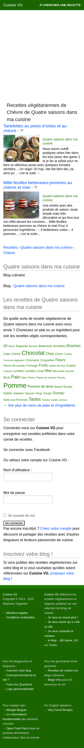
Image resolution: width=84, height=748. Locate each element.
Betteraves (45, 346)
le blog (52, 640)
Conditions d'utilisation (20, 617)
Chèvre (16, 354)
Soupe (47, 393)
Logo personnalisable (20, 689)
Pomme (14, 385)
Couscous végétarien (13, 360)
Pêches (31, 377)
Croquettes (47, 360)
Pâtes (24, 377)
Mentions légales (17, 613)
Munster (70, 371)
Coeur (59, 354)
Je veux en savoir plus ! (63, 617)
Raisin (58, 386)
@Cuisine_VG (69, 640)
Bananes (33, 346)
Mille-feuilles (59, 371)
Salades (18, 393)
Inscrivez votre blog (18, 670)
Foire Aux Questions (19, 684)
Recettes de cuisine (60, 670)
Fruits (43, 365)
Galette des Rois (57, 366)
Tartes (35, 399)
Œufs (6, 377)
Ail (5, 346)
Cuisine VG (13, 5)
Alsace (11, 346)
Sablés (7, 393)
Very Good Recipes (60, 710)
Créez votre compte (56, 528)
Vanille (54, 400)
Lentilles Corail (34, 371)
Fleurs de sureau (14, 365)
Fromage (32, 365)
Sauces (29, 393)
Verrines (63, 400)
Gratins (71, 365)
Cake (6, 354)
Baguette (22, 346)
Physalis (61, 377)
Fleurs (60, 360)
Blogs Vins (54, 679)
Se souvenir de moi (21, 515)
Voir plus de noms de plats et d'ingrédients (41, 405)
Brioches (73, 346)
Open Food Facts (17, 728)
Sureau (58, 393)
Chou (49, 354)
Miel (48, 371)
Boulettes (60, 346)
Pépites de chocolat (46, 377)
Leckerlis (7, 371)
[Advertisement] (42, 56)
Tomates (46, 400)
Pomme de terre (40, 386)
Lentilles (18, 371)
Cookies (68, 354)
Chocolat (33, 352)
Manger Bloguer (16, 710)
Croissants (32, 360)
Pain (15, 376)
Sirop (38, 393)
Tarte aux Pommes (15, 399)
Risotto (67, 386)
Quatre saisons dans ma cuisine (46, 247)
